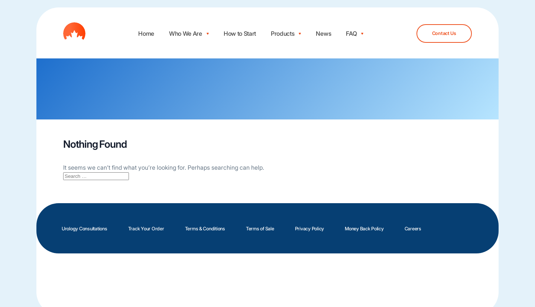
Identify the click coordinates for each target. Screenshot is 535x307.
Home (146, 33)
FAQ (351, 33)
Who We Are (185, 33)
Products (282, 33)
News (323, 33)
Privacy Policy (309, 228)
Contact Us (444, 33)
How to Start (240, 33)
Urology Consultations (84, 228)
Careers (413, 228)
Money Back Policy (364, 228)
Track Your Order (146, 228)
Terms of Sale (260, 228)
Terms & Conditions (205, 228)
